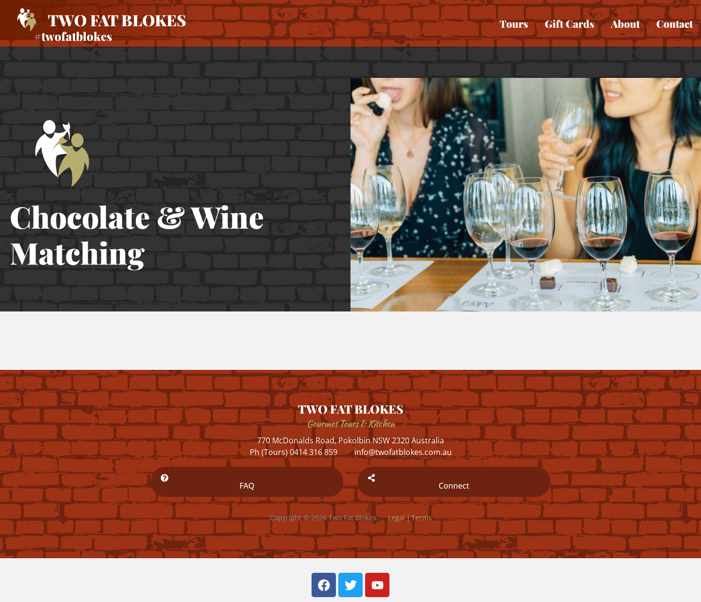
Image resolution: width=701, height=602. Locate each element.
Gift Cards (569, 23)
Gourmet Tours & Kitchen (351, 424)
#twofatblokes (73, 36)
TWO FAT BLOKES (351, 409)
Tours (513, 23)
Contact (674, 23)
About (625, 23)
